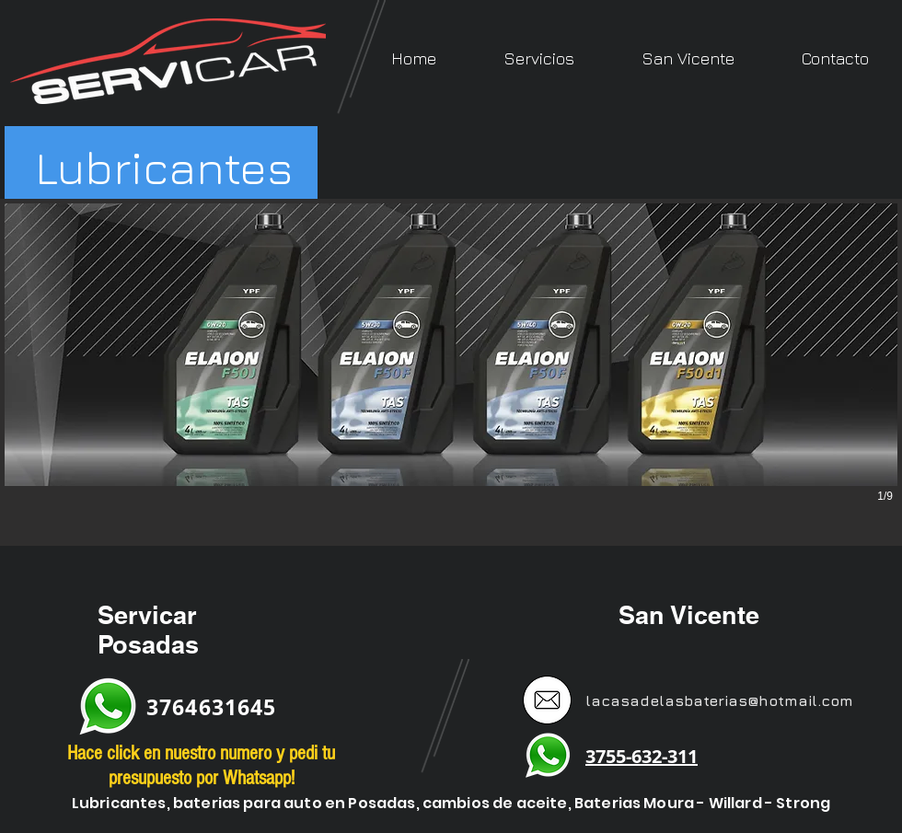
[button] (539, 58)
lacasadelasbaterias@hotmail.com (719, 700)
